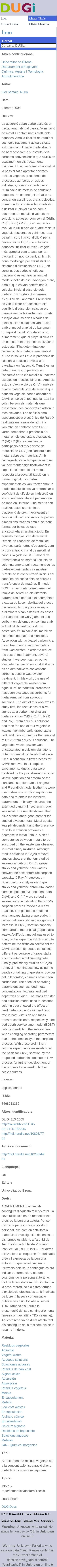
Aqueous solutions (15, 1359)
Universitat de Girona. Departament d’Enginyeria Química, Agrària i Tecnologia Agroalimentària (22, 69)
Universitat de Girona (20, 1514)
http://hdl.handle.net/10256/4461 (23, 1156)
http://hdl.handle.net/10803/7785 (23, 1136)
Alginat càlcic (11, 1374)
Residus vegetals (14, 1388)
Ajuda (4, 1520)
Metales (7, 1440)
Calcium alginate (13, 1426)
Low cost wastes (13, 1407)
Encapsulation (12, 1421)
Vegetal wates (11, 1355)
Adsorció (8, 1350)
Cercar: (7, 41)
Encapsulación (12, 1412)
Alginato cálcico (13, 1416)
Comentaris (47, 1520)
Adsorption (9, 1383)
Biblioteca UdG (42, 1514)
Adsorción (9, 1378)
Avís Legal (15, 1520)
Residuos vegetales (15, 1345)
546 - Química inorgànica (19, 1445)
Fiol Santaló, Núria (15, 92)
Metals (6, 1393)
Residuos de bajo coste (18, 1431)
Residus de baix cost (16, 1369)
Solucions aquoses (15, 1435)
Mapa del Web (31, 1520)
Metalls (7, 1402)
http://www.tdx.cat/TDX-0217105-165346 (18, 1126)
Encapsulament (13, 1397)
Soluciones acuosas (16, 1364)
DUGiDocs (9, 1506)
